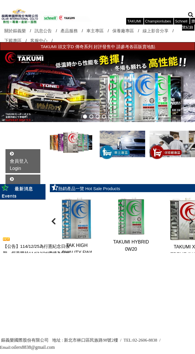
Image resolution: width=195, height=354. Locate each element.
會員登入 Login (19, 165)
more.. (40, 259)
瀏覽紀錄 (188, 24)
